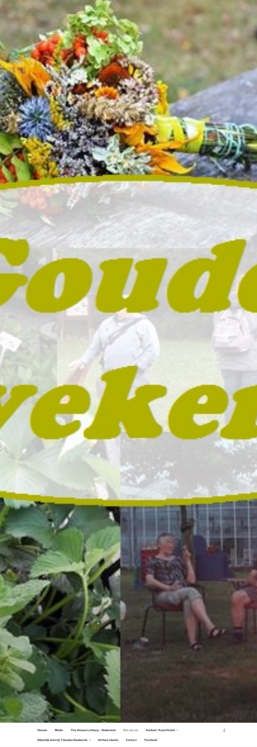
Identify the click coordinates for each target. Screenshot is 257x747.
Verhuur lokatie (108, 740)
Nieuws (42, 730)
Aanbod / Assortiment (162, 730)
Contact (131, 740)
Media (59, 730)
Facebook (150, 740)
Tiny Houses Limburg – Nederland (93, 730)
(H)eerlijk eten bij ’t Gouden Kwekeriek (64, 740)
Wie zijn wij (130, 730)
